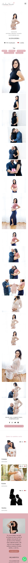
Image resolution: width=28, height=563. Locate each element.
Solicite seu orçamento (14, 426)
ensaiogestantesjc (9, 53)
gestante (4, 51)
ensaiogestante (21, 51)
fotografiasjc (19, 53)
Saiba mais (14, 551)
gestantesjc (12, 51)
